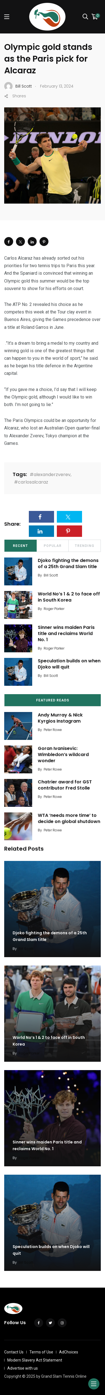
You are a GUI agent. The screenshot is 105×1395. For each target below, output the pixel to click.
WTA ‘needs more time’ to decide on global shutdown (69, 818)
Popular (53, 546)
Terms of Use (41, 1352)
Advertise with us (22, 1368)
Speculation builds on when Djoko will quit (69, 664)
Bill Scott (51, 575)
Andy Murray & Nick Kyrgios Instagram (60, 718)
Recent (20, 546)
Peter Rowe (53, 729)
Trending (84, 546)
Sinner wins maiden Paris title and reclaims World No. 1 (66, 633)
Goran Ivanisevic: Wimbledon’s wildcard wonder (63, 754)
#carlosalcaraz (31, 482)
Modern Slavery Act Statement (34, 1360)
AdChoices (68, 1352)
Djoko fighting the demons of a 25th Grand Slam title (68, 563)
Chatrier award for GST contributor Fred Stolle (65, 785)
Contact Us (14, 1352)
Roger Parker (54, 608)
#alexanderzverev (50, 474)
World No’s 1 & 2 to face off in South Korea (69, 597)
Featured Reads (52, 700)
